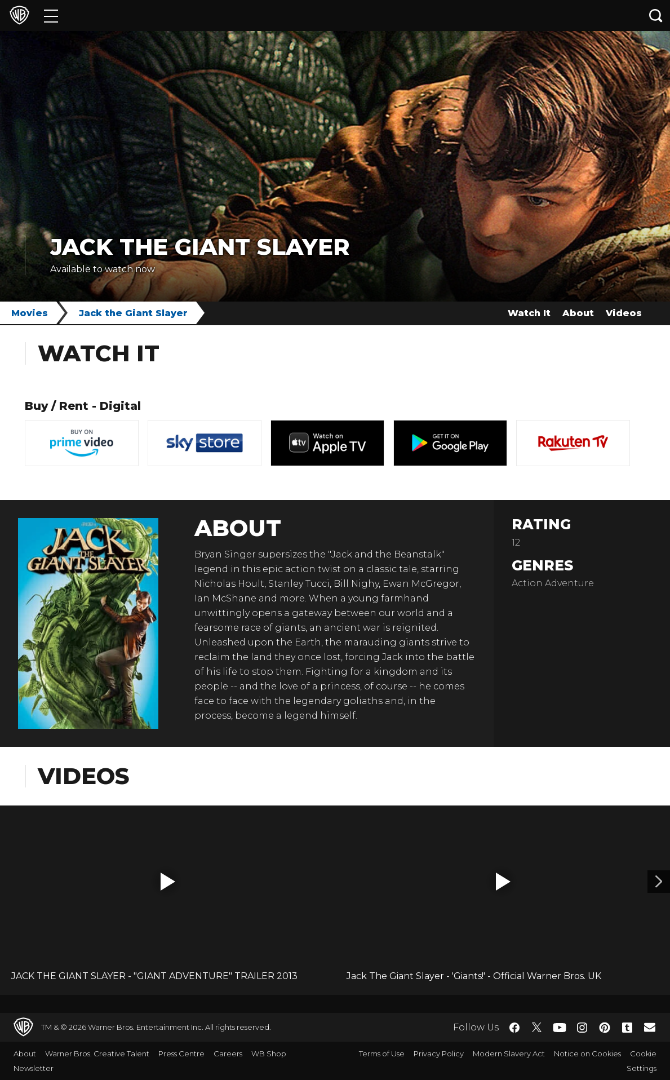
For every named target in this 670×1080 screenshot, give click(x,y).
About (578, 313)
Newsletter (34, 1068)
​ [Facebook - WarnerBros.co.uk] (514, 1028)
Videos (624, 313)
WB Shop (268, 1053)
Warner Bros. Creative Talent (97, 1053)
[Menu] (51, 15)
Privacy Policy (439, 1053)
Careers (228, 1053)
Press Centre (181, 1053)
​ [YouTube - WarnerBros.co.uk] (559, 1027)
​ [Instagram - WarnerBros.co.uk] (582, 1028)
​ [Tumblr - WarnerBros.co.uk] (627, 1028)
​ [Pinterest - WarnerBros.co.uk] (604, 1027)
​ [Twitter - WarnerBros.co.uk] (537, 1028)
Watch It (529, 313)
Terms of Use (382, 1053)
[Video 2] (658, 881)
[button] (168, 882)
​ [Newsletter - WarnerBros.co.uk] (649, 1027)
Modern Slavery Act (509, 1053)
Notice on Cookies (587, 1053)
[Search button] (656, 15)
